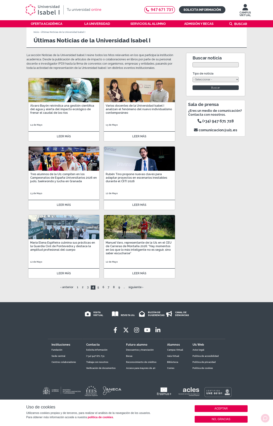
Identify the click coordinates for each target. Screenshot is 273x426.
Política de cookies (203, 368)
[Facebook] (115, 330)
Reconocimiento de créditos (141, 362)
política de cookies (100, 417)
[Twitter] (126, 330)
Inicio (36, 32)
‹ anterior (66, 287)
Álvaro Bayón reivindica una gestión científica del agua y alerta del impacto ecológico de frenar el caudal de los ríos (62, 109)
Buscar (240, 24)
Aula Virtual (173, 356)
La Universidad (97, 24)
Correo (170, 368)
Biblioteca (172, 362)
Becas (129, 356)
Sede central (58, 356)
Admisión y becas (198, 24)
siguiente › (135, 287)
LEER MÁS (64, 136)
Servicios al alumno (148, 24)
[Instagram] (136, 330)
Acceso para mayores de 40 (140, 368)
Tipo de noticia (203, 73)
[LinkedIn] (157, 330)
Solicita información (202, 10)
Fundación (57, 350)
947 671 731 (159, 9)
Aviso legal (198, 350)
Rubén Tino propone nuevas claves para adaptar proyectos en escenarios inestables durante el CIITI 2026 (136, 177)
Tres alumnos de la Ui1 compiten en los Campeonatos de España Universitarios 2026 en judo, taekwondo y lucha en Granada (63, 177)
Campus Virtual (175, 350)
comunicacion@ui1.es (215, 130)
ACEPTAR (221, 408)
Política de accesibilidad (206, 356)
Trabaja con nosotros (97, 362)
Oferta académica (46, 24)
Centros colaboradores (64, 362)
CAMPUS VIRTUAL (245, 12)
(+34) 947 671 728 (216, 121)
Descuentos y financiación (140, 350)
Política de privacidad (204, 362)
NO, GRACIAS (221, 419)
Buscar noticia (207, 58)
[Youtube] (147, 330)
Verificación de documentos (101, 368)
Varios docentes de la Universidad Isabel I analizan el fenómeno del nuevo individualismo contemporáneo (139, 109)
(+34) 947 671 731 (95, 356)
